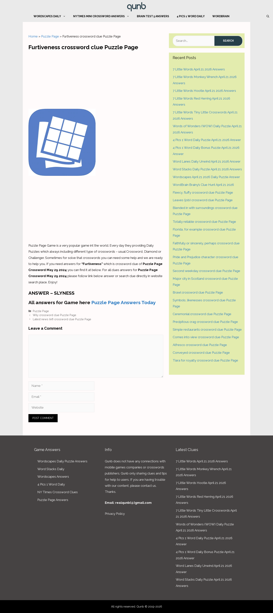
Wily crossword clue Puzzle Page (54, 315)
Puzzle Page (50, 36)
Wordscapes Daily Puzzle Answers (62, 461)
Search (228, 40)
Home (33, 36)
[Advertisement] (96, 78)
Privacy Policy (115, 514)
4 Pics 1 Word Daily (191, 16)
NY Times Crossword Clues (57, 492)
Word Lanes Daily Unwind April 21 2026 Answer (207, 161)
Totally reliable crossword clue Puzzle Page (204, 222)
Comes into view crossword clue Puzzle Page (206, 337)
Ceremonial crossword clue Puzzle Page (202, 314)
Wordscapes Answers (53, 476)
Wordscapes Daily (51, 16)
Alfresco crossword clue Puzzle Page (200, 345)
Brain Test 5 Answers (153, 16)
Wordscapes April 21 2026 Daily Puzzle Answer (206, 177)
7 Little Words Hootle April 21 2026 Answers (204, 91)
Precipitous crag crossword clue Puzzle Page (205, 322)
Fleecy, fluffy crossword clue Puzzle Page (203, 192)
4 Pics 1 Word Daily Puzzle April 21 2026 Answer (207, 140)
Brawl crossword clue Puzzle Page (198, 292)
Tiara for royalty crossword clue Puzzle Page (205, 360)
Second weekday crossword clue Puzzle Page (206, 271)
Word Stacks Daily (50, 469)
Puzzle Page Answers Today (123, 302)
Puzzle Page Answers (52, 500)
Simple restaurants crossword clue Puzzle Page (207, 329)
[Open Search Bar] (268, 16)
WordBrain (220, 16)
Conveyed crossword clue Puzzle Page (201, 352)
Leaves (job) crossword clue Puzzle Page (203, 200)
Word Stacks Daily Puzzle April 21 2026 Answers (207, 169)
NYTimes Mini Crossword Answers (103, 16)
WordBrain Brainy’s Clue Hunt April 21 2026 (203, 185)
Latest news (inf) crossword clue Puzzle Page (62, 319)
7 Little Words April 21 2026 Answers (199, 69)
